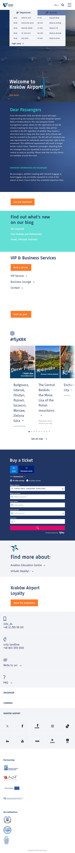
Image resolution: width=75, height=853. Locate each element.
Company (8, 703)
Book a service (20, 267)
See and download (22, 202)
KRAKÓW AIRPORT (11, 713)
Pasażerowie (13, 518)
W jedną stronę (35, 480)
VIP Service (17, 276)
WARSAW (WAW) (26, 28)
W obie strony (18, 480)
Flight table (16, 44)
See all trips (37, 438)
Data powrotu (14, 510)
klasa (11, 476)
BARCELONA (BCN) (27, 23)
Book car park (20, 314)
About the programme (24, 602)
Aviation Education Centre (26, 565)
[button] (29, 431)
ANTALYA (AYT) (26, 18)
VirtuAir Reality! (20, 571)
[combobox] (55, 5)
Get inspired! (17, 228)
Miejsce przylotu (15, 493)
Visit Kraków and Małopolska (26, 234)
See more (14, 95)
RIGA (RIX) (24, 38)
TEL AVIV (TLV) (26, 33)
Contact (15, 287)
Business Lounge (21, 282)
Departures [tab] (23, 12)
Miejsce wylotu (14, 485)
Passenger (8, 692)
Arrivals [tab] (51, 12)
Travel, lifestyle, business (24, 239)
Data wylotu (14, 501)
